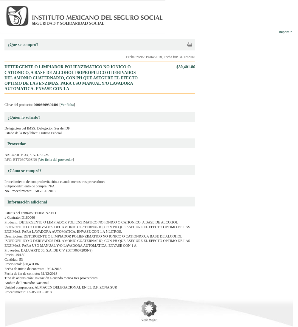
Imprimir (285, 32)
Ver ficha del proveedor (56, 160)
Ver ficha (67, 105)
